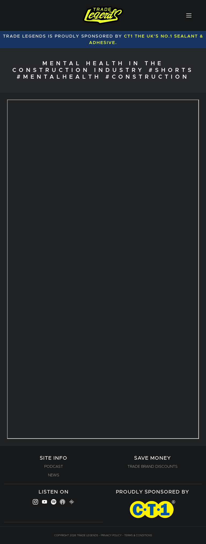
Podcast (53, 467)
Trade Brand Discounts (152, 467)
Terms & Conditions (138, 535)
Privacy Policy (111, 535)
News (53, 475)
